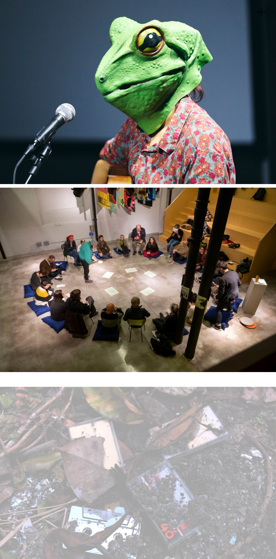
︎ (261, 12)
